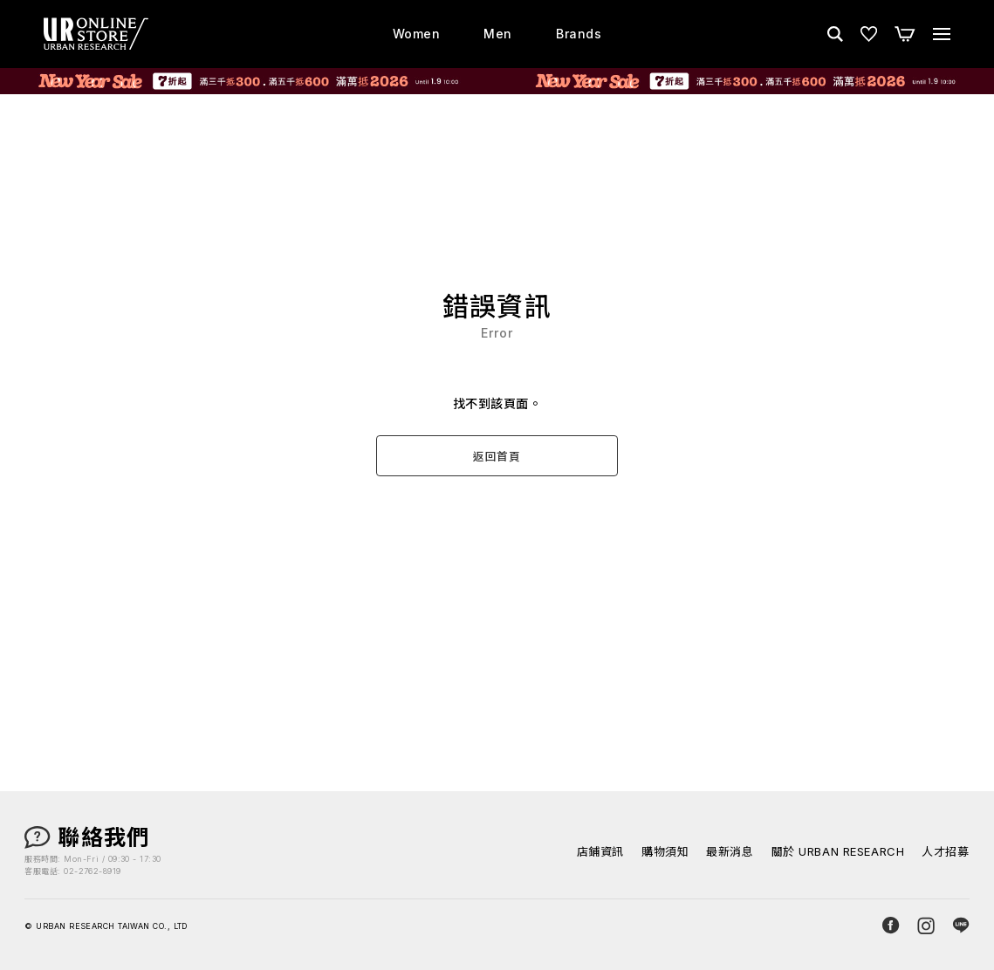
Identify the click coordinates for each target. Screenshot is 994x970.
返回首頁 (496, 456)
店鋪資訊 (600, 851)
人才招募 (945, 851)
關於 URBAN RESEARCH (838, 851)
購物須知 (665, 851)
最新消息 (729, 851)
